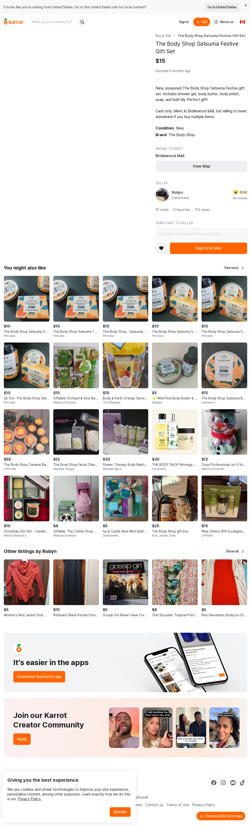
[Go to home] (13, 21)
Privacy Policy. (64, 789)
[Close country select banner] (245, 5)
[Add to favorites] (161, 248)
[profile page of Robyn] (162, 195)
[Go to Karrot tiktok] (242, 783)
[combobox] (54, 22)
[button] (234, 268)
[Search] (82, 22)
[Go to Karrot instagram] (223, 783)
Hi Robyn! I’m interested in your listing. (201, 234)
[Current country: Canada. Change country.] (242, 22)
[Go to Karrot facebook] (214, 783)
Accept (122, 802)
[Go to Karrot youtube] (233, 783)
